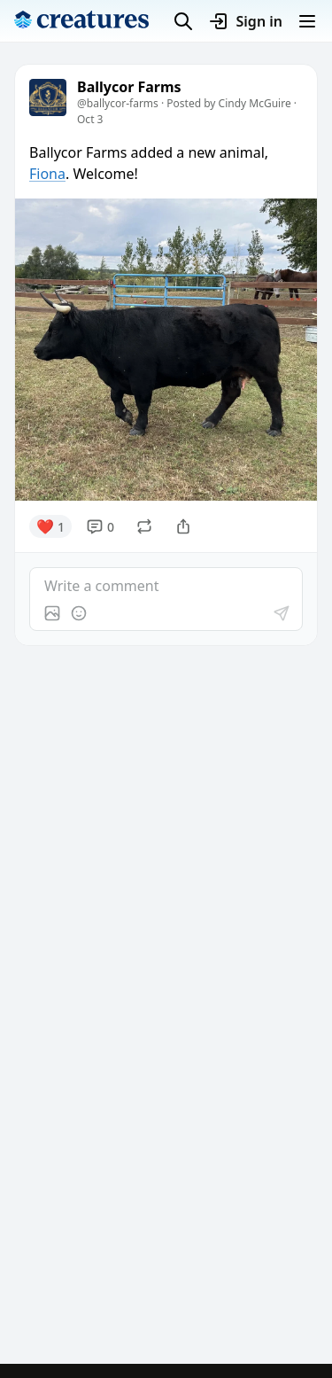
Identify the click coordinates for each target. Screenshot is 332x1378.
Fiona (47, 173)
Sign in (245, 21)
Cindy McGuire (255, 103)
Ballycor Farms (129, 87)
